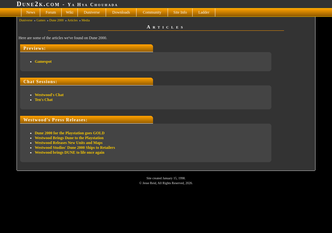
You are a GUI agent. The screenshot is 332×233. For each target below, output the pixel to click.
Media (85, 20)
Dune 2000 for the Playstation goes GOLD (69, 133)
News (30, 12)
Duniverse (92, 12)
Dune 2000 (56, 20)
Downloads (121, 12)
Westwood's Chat (49, 95)
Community (152, 12)
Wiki (70, 12)
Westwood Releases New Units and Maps (68, 142)
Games (40, 20)
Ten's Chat (44, 99)
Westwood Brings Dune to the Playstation (69, 138)
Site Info (180, 12)
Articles (72, 20)
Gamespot (43, 61)
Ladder (203, 12)
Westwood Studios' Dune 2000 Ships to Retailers (75, 147)
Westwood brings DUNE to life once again (69, 152)
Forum (51, 12)
